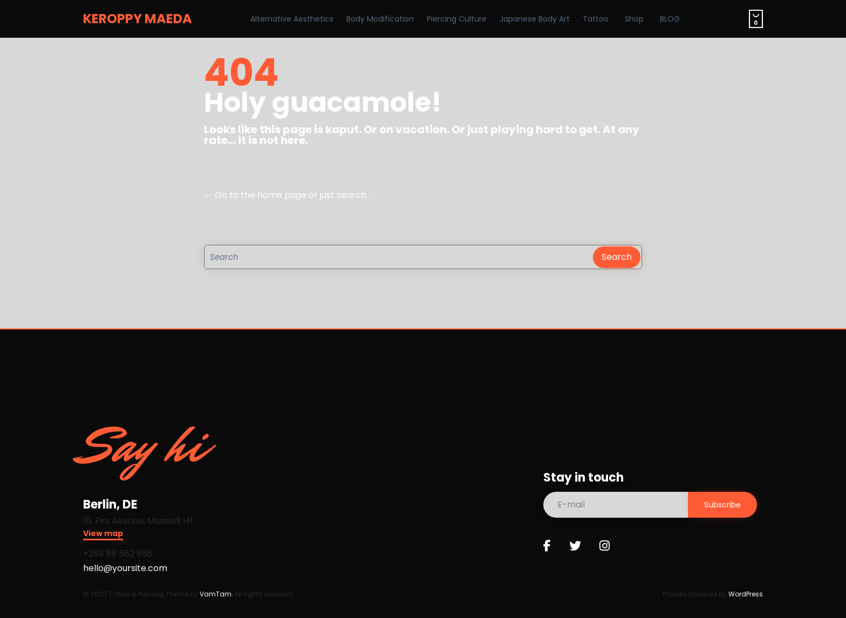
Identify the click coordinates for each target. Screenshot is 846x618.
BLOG (670, 18)
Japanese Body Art (535, 18)
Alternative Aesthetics (291, 18)
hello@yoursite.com (125, 568)
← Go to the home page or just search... (287, 195)
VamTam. (216, 594)
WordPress (745, 594)
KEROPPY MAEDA (137, 19)
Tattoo (596, 18)
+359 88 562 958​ (117, 553)
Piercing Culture (457, 18)
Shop (634, 18)
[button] (103, 534)
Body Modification (380, 18)
